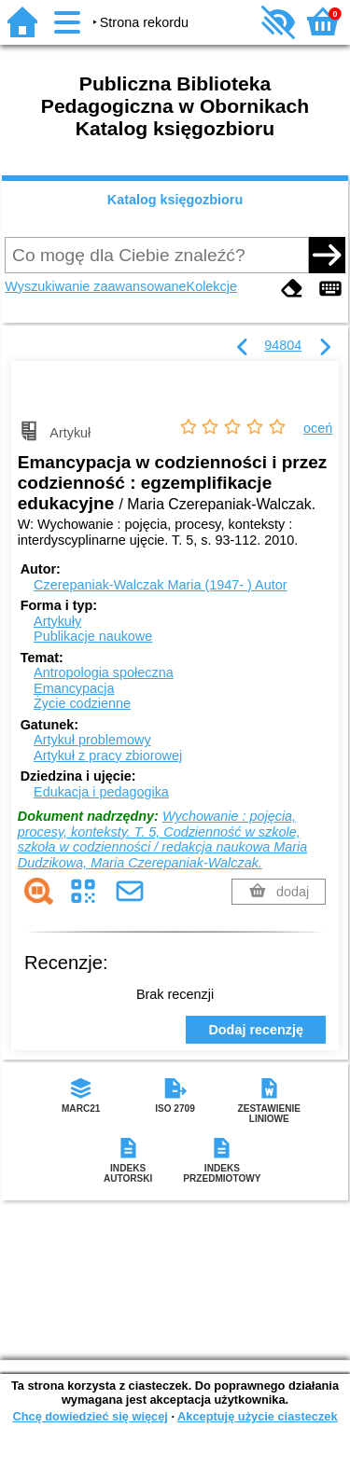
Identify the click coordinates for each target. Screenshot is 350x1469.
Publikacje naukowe (93, 636)
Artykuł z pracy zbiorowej (108, 755)
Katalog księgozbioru (175, 199)
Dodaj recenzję (255, 1029)
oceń (317, 428)
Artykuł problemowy (92, 739)
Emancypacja (74, 688)
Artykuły (57, 621)
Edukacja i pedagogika (101, 791)
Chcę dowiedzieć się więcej (89, 1416)
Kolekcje (212, 286)
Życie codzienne (82, 703)
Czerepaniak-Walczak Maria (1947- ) (160, 584)
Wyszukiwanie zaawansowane (95, 286)
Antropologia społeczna (104, 672)
